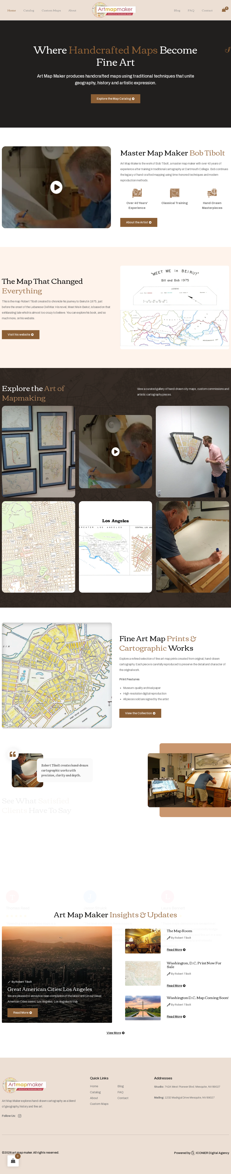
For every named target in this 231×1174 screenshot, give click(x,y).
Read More (22, 1018)
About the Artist (139, 228)
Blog (182, 10)
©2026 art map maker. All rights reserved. (30, 1152)
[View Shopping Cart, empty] (223, 10)
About (66, 10)
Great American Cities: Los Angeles (54, 988)
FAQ (194, 10)
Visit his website (21, 340)
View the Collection (140, 719)
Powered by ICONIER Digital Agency (201, 1153)
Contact (208, 10)
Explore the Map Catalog (115, 98)
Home (11, 10)
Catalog (26, 10)
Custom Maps (46, 10)
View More (116, 1036)
